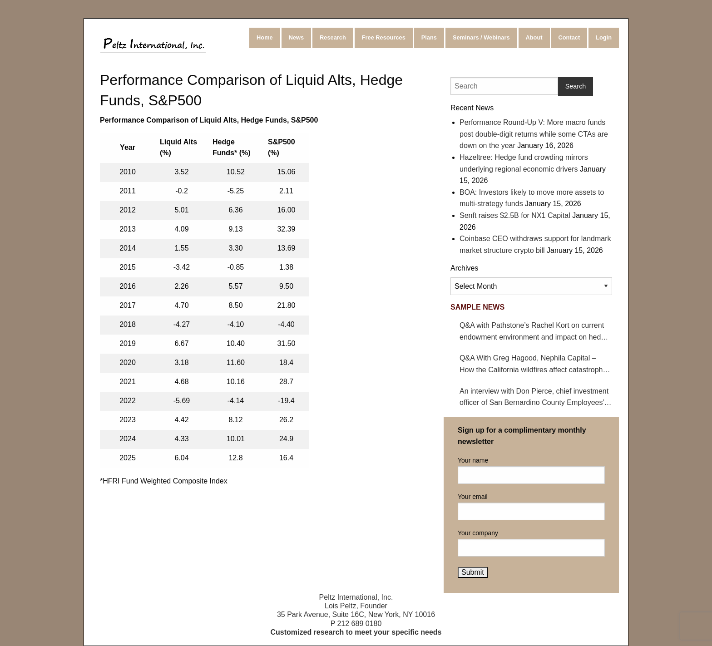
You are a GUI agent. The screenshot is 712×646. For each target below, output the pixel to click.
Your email (531, 506)
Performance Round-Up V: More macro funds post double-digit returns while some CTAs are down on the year (534, 133)
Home (265, 37)
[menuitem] (265, 38)
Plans (429, 37)
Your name (531, 470)
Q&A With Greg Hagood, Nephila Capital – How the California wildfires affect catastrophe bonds (533, 364)
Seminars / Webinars (481, 37)
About (534, 37)
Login (604, 37)
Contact (569, 37)
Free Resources (383, 37)
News (296, 37)
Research (333, 37)
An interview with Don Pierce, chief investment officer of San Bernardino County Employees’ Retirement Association (534, 398)
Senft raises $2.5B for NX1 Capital (515, 215)
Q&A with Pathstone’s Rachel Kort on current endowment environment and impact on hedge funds (534, 332)
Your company (531, 543)
